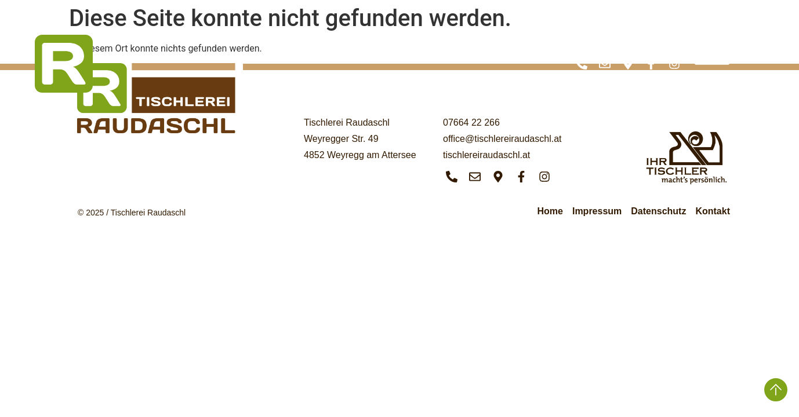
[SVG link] (64, 64)
